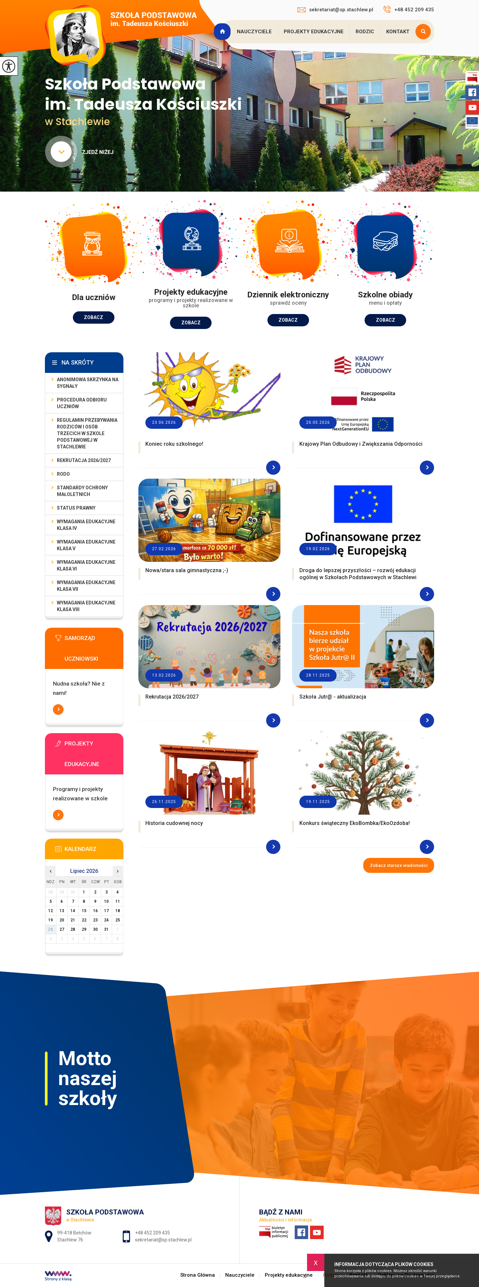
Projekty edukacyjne (314, 32)
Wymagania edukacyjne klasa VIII (86, 606)
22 (84, 920)
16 (95, 910)
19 (50, 920)
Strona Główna (223, 31)
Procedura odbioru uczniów (82, 403)
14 (73, 910)
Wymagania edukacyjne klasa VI (86, 565)
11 (117, 901)
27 (62, 929)
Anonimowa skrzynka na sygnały (87, 383)
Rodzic (365, 32)
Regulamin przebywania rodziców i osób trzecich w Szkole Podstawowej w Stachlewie (87, 433)
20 (62, 920)
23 (95, 920)
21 (73, 920)
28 (73, 929)
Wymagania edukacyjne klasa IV (86, 525)
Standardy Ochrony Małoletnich (82, 491)
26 (50, 929)
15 (84, 910)
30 (95, 929)
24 (106, 920)
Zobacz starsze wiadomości (398, 865)
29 (84, 929)
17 (106, 910)
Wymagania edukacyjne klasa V (86, 545)
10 (106, 901)
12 (50, 910)
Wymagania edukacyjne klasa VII (86, 586)
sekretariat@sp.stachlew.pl (335, 10)
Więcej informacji (58, 709)
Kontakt (397, 32)
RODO (63, 474)
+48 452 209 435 (408, 9)
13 (62, 910)
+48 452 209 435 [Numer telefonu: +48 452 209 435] (152, 1232)
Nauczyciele (254, 32)
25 (117, 920)
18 (117, 910)
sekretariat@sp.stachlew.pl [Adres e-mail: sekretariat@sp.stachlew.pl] (163, 1239)
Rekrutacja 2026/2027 (84, 460)
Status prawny (76, 508)
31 (106, 929)
